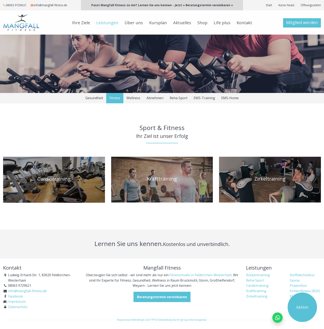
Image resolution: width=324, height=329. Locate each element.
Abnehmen (155, 98)
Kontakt (244, 22)
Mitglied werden (302, 22)
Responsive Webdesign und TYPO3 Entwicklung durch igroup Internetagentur (162, 320)
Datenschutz (18, 307)
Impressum (17, 301)
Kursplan (158, 22)
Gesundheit (94, 98)
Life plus (222, 22)
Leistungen (107, 22)
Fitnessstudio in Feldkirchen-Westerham (200, 275)
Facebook (15, 296)
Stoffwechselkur (302, 275)
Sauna (294, 280)
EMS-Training (204, 98)
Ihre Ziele (81, 22)
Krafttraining (256, 291)
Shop (202, 22)
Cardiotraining (257, 285)
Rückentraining (258, 275)
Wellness (133, 98)
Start (269, 5)
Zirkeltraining (256, 296)
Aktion (302, 307)
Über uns (134, 22)
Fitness (114, 98)
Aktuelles (182, 22)
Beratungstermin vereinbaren (162, 297)
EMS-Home (230, 98)
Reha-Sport (178, 98)
